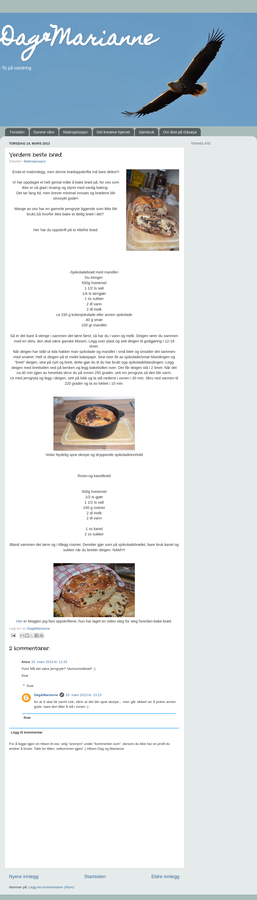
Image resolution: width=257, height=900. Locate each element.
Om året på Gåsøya (180, 132)
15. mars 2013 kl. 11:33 (49, 662)
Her (19, 621)
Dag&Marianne (78, 40)
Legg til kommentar (27, 732)
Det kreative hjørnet (113, 132)
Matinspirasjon (75, 132)
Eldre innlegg (165, 876)
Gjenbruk (146, 132)
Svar (24, 675)
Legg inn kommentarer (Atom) (51, 887)
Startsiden (95, 876)
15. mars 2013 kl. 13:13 (84, 695)
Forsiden (17, 132)
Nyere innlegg (24, 876)
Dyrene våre (44, 132)
